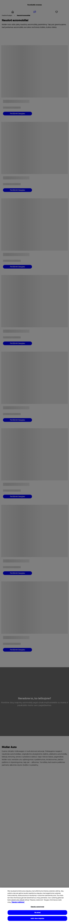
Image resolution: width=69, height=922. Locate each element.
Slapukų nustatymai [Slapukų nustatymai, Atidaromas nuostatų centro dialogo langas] (37, 907)
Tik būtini (37, 913)
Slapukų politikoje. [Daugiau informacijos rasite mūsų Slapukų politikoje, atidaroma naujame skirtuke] (18, 902)
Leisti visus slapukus (37, 918)
